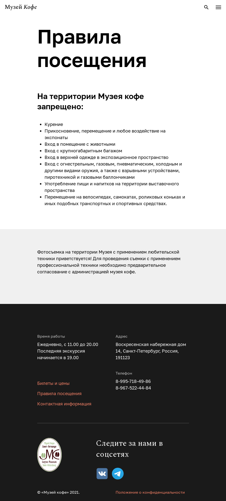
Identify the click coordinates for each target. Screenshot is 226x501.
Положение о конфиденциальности (150, 492)
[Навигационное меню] (218, 7)
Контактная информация (64, 403)
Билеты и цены (53, 383)
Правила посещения (59, 393)
